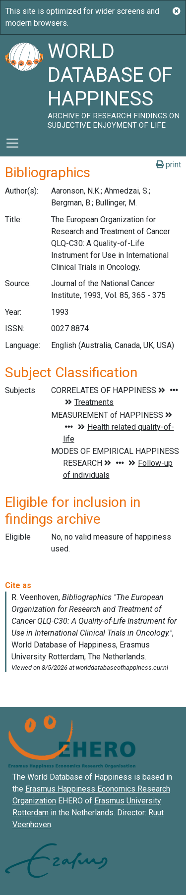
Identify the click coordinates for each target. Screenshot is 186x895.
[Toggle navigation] (12, 143)
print (168, 164)
